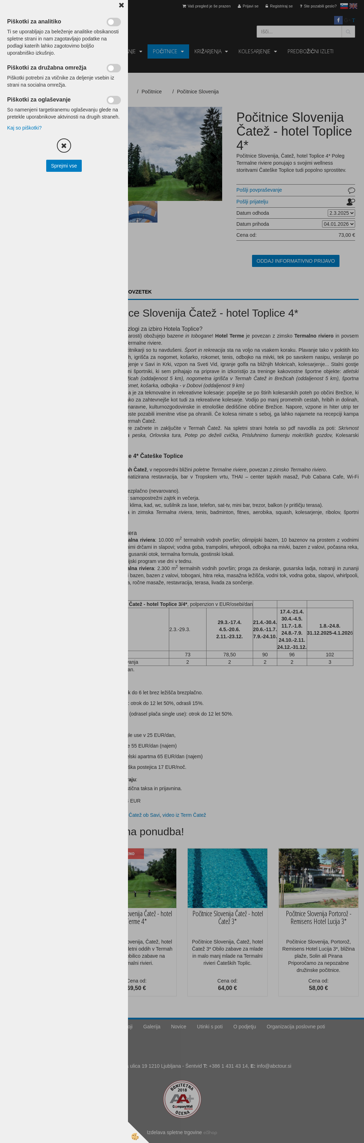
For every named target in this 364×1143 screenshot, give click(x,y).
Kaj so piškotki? (24, 128)
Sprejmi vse (64, 166)
